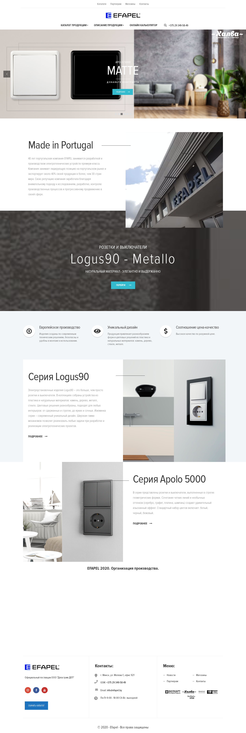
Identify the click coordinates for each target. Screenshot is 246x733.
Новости (171, 675)
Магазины (130, 3)
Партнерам (115, 3)
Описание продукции (108, 25)
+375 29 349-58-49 (178, 25)
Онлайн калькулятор (143, 25)
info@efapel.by (114, 690)
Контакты (144, 3)
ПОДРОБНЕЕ (120, 92)
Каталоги (101, 3)
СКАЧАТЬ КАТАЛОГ (36, 705)
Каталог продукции (74, 25)
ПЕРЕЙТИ (120, 285)
